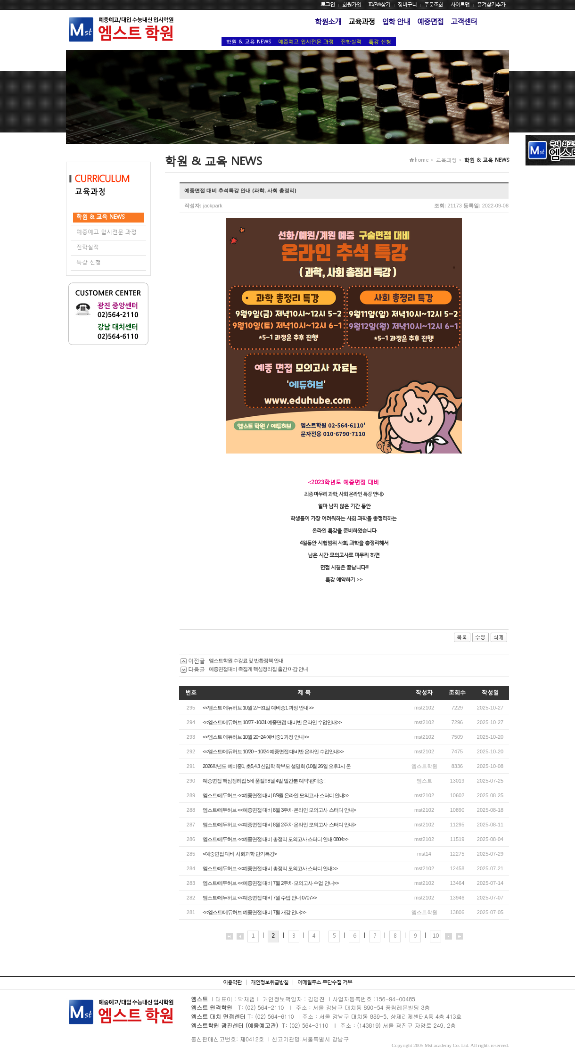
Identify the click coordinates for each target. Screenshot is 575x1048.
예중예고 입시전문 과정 (306, 41)
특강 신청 (380, 41)
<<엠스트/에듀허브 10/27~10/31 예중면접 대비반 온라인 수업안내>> (272, 722)
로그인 (327, 4)
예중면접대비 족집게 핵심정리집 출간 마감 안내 (258, 669)
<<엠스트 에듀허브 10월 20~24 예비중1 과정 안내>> (256, 737)
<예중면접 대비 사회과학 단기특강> (240, 854)
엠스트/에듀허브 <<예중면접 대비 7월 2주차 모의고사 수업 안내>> (270, 883)
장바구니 (407, 4)
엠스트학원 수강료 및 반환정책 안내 (246, 660)
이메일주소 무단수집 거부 (324, 982)
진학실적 (351, 41)
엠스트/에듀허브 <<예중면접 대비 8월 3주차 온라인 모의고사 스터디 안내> (279, 810)
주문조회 (433, 4)
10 (435, 935)
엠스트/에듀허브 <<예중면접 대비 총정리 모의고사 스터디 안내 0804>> (275, 839)
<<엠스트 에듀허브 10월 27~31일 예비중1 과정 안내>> (258, 707)
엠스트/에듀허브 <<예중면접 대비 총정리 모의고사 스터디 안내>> (270, 868)
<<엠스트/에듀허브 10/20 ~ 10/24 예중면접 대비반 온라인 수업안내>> (273, 751)
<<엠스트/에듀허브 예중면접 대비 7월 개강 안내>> (254, 912)
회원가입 (351, 4)
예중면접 (430, 21)
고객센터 (464, 21)
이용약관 (232, 982)
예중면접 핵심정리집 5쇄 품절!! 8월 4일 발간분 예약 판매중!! (264, 781)
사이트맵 (460, 4)
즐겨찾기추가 (491, 4)
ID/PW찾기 (379, 4)
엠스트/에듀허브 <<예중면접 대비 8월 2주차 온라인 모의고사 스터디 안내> (279, 824)
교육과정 (361, 21)
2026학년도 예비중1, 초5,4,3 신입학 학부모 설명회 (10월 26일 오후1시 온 (277, 766)
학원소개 (328, 21)
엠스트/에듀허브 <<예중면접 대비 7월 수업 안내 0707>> (260, 897)
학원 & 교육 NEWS (248, 41)
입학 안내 (396, 21)
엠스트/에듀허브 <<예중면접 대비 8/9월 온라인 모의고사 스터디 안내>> (276, 795)
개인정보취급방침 (269, 982)
